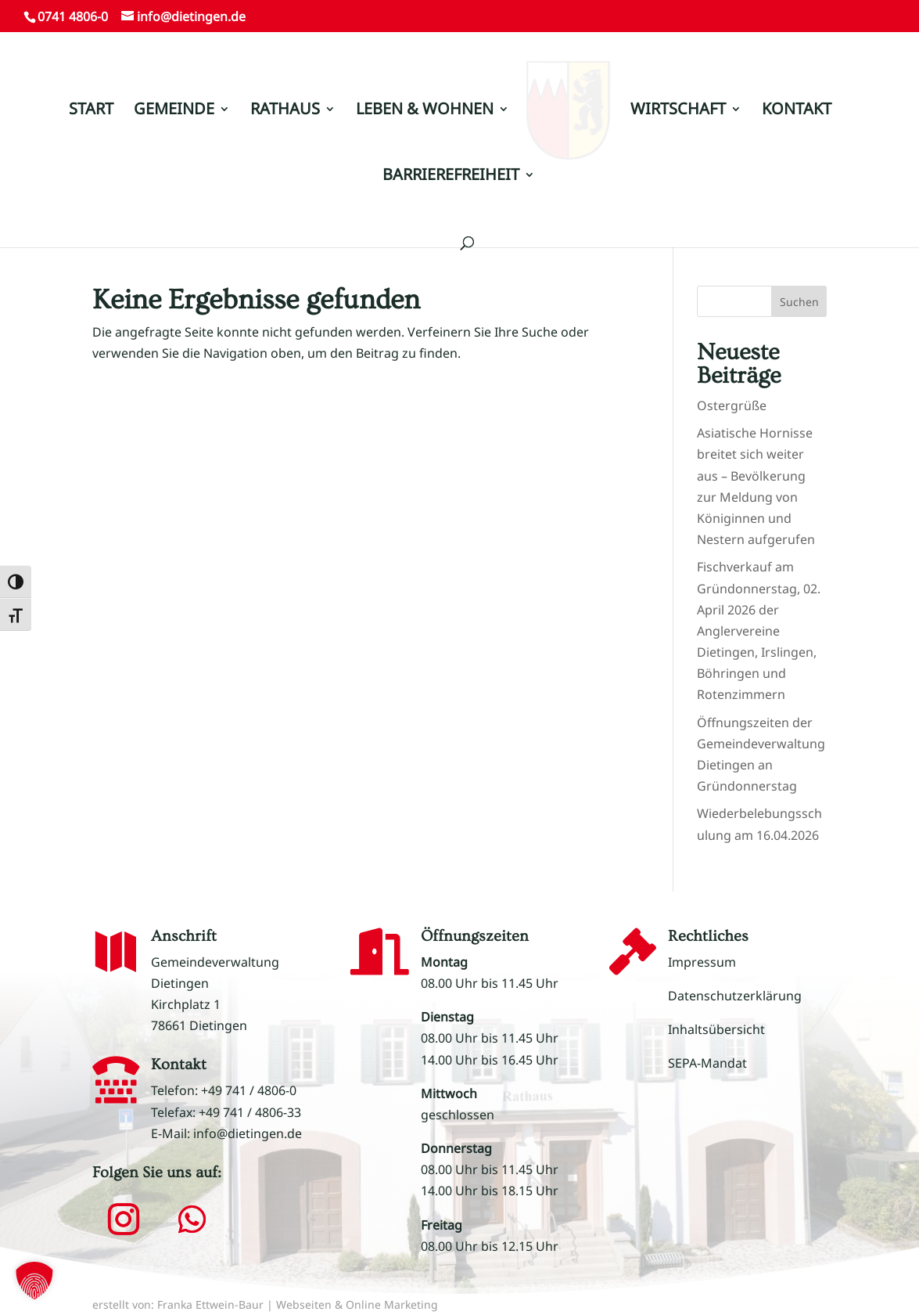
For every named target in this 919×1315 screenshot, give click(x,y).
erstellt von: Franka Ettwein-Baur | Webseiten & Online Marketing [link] (265, 1304)
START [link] (96, 104)
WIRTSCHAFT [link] (672, 104)
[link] (568, 110)
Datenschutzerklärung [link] (735, 995)
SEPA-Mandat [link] (707, 1063)
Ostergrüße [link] (731, 405)
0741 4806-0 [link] (73, 16)
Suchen (799, 301)
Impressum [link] (702, 962)
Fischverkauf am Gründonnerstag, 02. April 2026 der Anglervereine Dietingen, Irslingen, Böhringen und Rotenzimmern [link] (758, 630)
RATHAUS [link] (290, 104)
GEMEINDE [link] (179, 104)
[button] (123, 1219)
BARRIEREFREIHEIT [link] (450, 170)
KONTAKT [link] (791, 104)
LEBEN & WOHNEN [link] (430, 104)
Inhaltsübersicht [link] (716, 1029)
